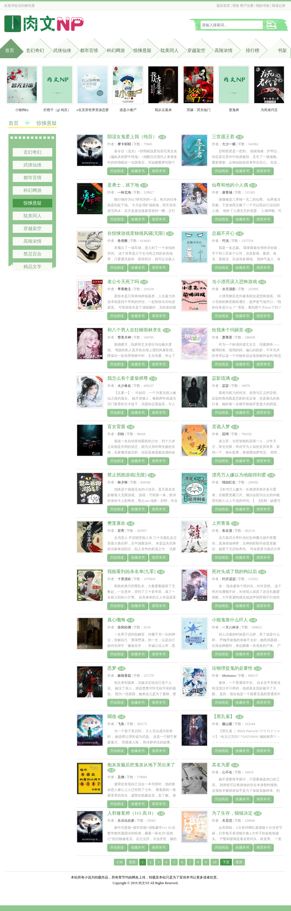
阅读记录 (278, 6)
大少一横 (229, 144)
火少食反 (124, 386)
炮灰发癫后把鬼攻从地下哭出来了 (141, 764)
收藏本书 (138, 171)
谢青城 (227, 192)
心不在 (227, 772)
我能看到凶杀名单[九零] (131, 571)
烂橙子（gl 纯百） (57, 110)
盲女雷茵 (116, 426)
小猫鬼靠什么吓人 (230, 619)
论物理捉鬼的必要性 (232, 668)
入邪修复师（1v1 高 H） (131, 813)
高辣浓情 (223, 50)
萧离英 (227, 337)
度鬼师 (234, 110)
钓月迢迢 (229, 579)
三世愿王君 (223, 136)
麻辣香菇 (124, 676)
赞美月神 (124, 337)
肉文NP (143, 883)
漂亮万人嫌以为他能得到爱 (239, 474)
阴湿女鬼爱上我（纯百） (132, 136)
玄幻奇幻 (35, 50)
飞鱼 (121, 724)
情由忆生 (229, 482)
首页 (9, 50)
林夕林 (123, 482)
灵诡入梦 (221, 426)
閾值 (111, 716)
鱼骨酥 (123, 241)
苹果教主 (124, 289)
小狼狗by (22, 110)
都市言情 (89, 50)
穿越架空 (196, 50)
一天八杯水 (230, 627)
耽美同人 (169, 50)
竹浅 (225, 241)
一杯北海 (124, 192)
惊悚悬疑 (142, 50)
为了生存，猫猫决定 (232, 813)
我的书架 (263, 6)
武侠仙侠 (62, 50)
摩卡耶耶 (124, 144)
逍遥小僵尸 (128, 110)
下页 (226, 862)
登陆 (235, 6)
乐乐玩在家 (126, 821)
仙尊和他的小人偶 (230, 185)
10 (214, 862)
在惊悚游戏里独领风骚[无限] (136, 233)
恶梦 (111, 668)
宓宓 (225, 386)
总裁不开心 (223, 233)
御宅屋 (30, 6)
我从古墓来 (163, 110)
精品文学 (32, 266)
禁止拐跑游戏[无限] (127, 474)
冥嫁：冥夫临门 (198, 110)
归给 (121, 434)
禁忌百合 (32, 253)
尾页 (239, 862)
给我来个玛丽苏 (228, 329)
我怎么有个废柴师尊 (127, 378)
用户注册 (246, 6)
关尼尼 (227, 821)
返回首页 (223, 6)
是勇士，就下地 (123, 185)
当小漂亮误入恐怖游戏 (234, 281)
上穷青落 (221, 523)
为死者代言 (269, 110)
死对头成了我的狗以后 (234, 571)
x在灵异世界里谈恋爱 (93, 110)
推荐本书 (159, 171)
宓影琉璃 (221, 378)
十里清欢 (124, 579)
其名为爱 (221, 764)
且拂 (121, 777)
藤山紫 (227, 724)
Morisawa (229, 676)
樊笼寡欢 (116, 523)
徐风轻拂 (124, 627)
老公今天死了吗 (123, 281)
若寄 (121, 531)
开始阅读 (117, 171)
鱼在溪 (227, 531)
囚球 (225, 434)
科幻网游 (116, 50)
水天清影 (229, 289)
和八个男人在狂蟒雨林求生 (134, 329)
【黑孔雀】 (223, 716)
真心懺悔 (116, 619)
